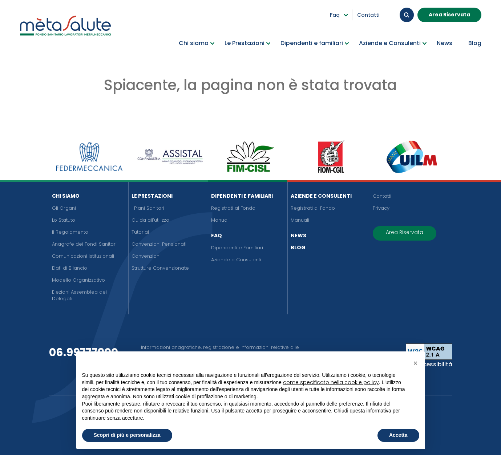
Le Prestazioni (152, 196)
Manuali (220, 220)
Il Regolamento (70, 232)
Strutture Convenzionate (160, 268)
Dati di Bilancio (69, 268)
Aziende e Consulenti (236, 259)
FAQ (216, 235)
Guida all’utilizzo (150, 220)
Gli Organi (64, 208)
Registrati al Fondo (233, 208)
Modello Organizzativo (78, 280)
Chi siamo (66, 196)
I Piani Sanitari (148, 208)
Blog (298, 247)
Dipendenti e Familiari (242, 196)
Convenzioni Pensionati (159, 244)
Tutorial (140, 232)
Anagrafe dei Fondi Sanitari (84, 244)
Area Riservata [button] (449, 14)
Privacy (381, 208)
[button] (415, 363)
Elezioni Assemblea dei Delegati (79, 295)
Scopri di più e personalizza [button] (127, 435)
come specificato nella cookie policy (331, 382)
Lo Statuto (63, 220)
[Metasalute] (65, 28)
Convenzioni (146, 256)
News (298, 235)
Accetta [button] (398, 435)
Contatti (382, 196)
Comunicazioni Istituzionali (83, 256)
